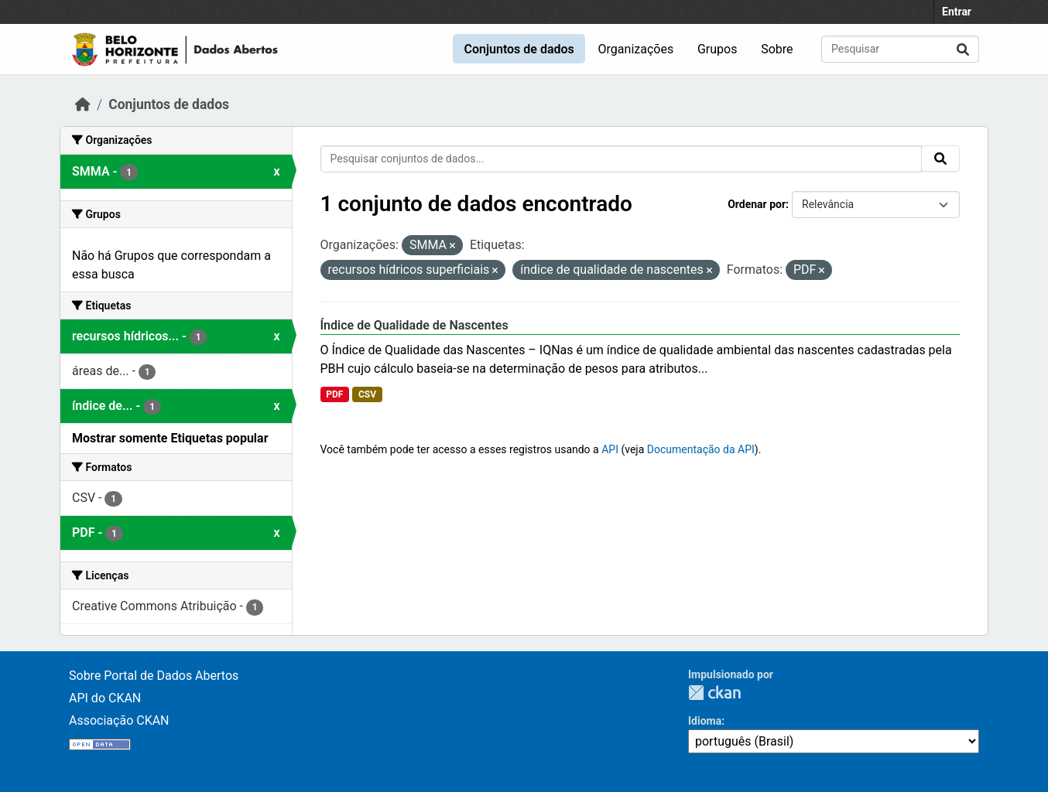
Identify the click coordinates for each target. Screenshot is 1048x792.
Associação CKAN (119, 720)
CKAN (714, 692)
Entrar (956, 11)
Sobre (777, 49)
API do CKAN (105, 698)
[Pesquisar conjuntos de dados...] (900, 49)
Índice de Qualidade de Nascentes (414, 325)
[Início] (83, 104)
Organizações (636, 49)
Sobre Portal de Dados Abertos (153, 675)
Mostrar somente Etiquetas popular (170, 438)
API (609, 449)
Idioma (704, 721)
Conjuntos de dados (519, 49)
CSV (367, 394)
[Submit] (963, 49)
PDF (334, 394)
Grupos (717, 49)
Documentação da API (701, 449)
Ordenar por (757, 204)
